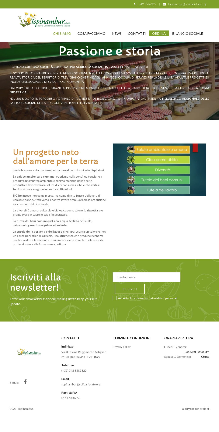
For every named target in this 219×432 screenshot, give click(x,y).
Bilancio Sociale (187, 33)
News (117, 33)
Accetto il (145, 298)
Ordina (159, 33)
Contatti (137, 33)
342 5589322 (147, 4)
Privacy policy (122, 346)
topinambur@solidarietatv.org (187, 4)
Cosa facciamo (91, 33)
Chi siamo (62, 33)
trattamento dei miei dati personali (154, 298)
